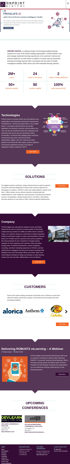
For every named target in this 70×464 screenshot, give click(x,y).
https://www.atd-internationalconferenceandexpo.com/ (35, 432)
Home (2, 449)
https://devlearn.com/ (7, 431)
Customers (4, 456)
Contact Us (4, 458)
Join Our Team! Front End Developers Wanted (61, 451)
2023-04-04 (57, 449)
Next (65, 311)
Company (3, 454)
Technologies (4, 451)
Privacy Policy (5, 459)
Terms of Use (4, 461)
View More (62, 324)
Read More (62, 374)
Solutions (3, 453)
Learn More (33, 151)
